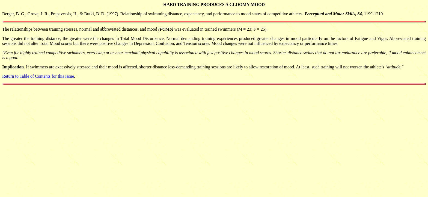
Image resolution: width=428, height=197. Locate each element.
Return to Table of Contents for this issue (38, 76)
